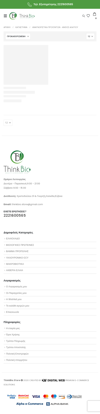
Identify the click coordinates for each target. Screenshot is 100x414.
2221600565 (15, 215)
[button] (6, 16)
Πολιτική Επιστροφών (17, 353)
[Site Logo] (21, 16)
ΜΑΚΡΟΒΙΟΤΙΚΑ (15, 264)
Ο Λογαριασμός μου (16, 286)
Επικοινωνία (12, 312)
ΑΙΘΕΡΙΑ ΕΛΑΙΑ (14, 270)
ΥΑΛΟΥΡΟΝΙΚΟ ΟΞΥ (17, 257)
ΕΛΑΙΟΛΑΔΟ (13, 238)
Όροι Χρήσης (13, 334)
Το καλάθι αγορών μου (17, 305)
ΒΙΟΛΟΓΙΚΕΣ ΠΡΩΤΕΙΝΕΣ (20, 245)
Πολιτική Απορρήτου (16, 360)
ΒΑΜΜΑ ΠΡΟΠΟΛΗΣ (17, 251)
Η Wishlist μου (14, 299)
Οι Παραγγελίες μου (16, 293)
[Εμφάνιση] (90, 36)
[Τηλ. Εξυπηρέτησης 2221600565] (50, 4)
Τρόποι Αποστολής (16, 347)
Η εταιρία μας (13, 328)
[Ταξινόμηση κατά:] (18, 36)
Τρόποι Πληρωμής (15, 341)
